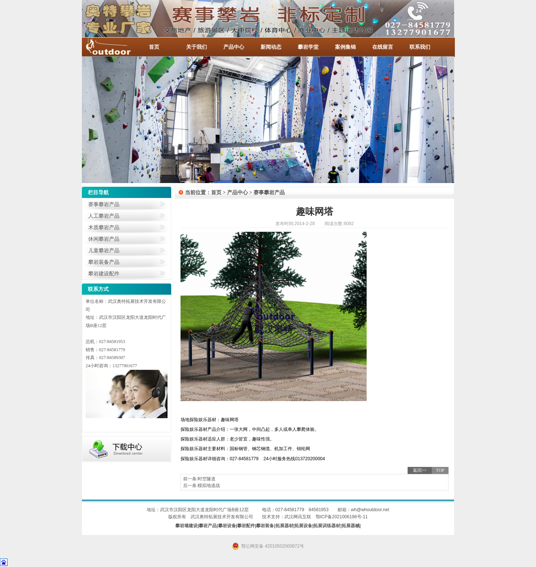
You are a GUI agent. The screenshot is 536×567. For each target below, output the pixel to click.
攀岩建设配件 (103, 273)
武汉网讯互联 (297, 516)
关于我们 (196, 47)
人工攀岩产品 (103, 216)
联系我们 (419, 47)
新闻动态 (271, 47)
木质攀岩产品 (103, 227)
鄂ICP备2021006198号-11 (342, 516)
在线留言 (382, 47)
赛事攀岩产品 (103, 204)
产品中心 (233, 47)
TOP (440, 470)
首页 (154, 47)
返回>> (420, 470)
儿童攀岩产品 (103, 250)
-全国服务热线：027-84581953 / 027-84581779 (115, 47)
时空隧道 (207, 478)
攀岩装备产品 (103, 262)
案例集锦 (345, 47)
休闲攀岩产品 (103, 239)
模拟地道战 (209, 485)
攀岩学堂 (308, 47)
